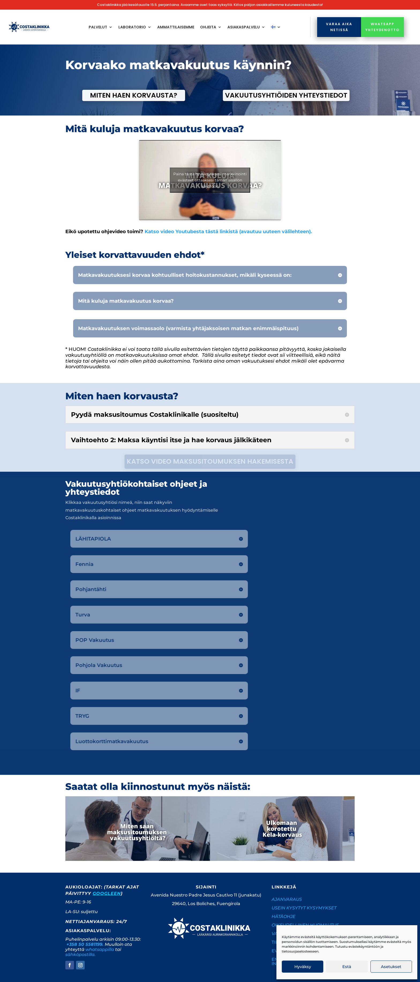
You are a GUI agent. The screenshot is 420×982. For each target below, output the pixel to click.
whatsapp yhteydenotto (382, 27)
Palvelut (98, 27)
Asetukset (391, 966)
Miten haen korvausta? (133, 95)
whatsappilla (99, 949)
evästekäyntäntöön (364, 946)
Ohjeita (208, 27)
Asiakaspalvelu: (88, 930)
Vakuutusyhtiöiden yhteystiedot (286, 95)
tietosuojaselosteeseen (300, 951)
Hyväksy (302, 966)
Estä (346, 966)
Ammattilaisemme (175, 27)
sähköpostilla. (80, 954)
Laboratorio (132, 27)
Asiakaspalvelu (243, 27)
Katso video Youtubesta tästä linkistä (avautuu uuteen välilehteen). (228, 232)
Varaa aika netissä (339, 27)
